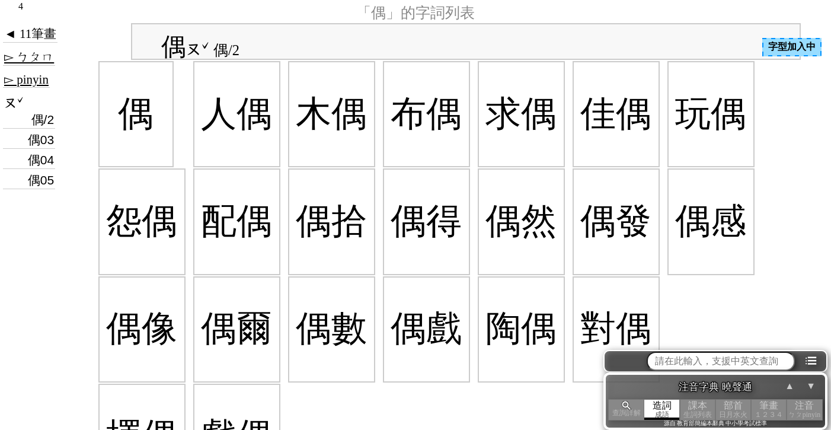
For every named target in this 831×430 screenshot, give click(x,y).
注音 (804, 409)
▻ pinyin (26, 79)
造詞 (662, 409)
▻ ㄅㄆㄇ (29, 57)
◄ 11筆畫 (30, 34)
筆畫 (769, 409)
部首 (733, 409)
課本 (697, 409)
